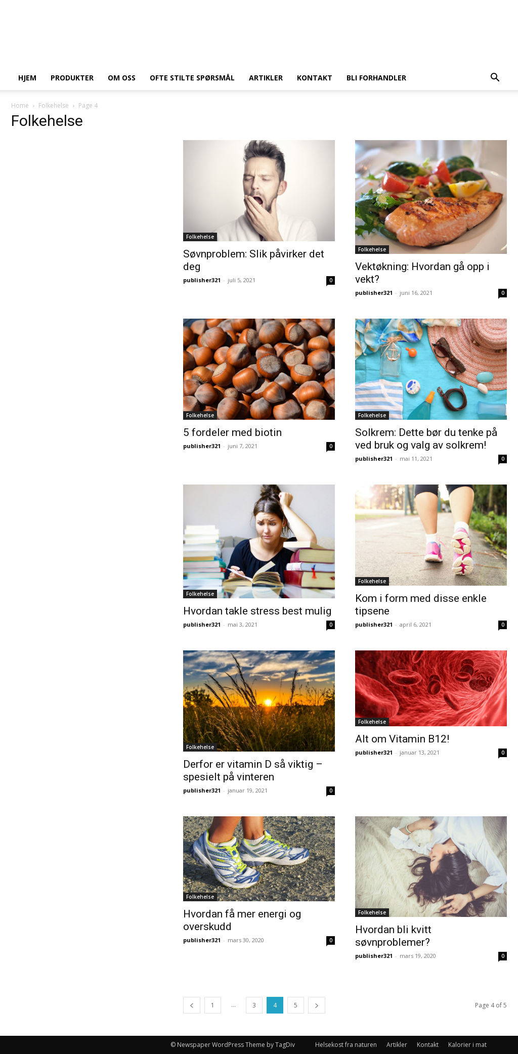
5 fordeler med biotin (232, 432)
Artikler (266, 77)
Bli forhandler (376, 77)
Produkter (72, 77)
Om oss (122, 77)
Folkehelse (53, 105)
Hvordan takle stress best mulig (257, 611)
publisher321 (202, 280)
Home (20, 105)
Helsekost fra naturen (346, 1044)
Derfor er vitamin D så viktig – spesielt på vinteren (253, 770)
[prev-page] (191, 1005)
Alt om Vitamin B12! (402, 739)
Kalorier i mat (467, 1044)
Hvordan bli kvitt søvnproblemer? (393, 936)
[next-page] (316, 1005)
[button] (495, 78)
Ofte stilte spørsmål (192, 77)
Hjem (27, 77)
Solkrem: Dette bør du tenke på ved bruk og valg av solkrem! (426, 438)
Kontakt (314, 77)
